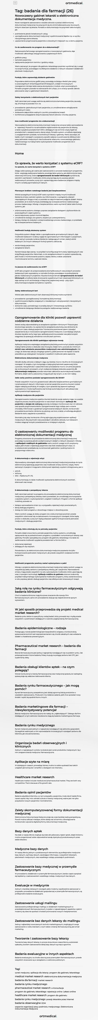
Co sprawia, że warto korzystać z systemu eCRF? (48, 163)
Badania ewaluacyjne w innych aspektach (44, 954)
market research (45, 980)
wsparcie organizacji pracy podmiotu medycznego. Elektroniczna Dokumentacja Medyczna (44, 1008)
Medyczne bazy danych (31, 849)
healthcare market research (31, 995)
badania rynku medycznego (31, 984)
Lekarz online (69, 992)
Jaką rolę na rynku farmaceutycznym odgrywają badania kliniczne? (49, 590)
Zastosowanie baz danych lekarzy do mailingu (47, 921)
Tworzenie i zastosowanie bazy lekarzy (42, 938)
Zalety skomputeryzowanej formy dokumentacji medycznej (49, 811)
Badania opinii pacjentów (33, 792)
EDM (43, 1003)
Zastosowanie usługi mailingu (36, 903)
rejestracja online (54, 992)
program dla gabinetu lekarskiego (64, 973)
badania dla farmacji (26, 980)
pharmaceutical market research (33, 988)
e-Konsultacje (57, 988)
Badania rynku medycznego (35, 725)
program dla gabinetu (57, 995)
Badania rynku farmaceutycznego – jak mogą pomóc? (47, 687)
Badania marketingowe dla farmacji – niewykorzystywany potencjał (41, 708)
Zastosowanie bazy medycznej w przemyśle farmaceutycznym (46, 868)
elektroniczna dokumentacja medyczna (63, 976)
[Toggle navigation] (15, 2)
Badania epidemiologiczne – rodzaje (40, 628)
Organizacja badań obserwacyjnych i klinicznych (41, 744)
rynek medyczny (22, 973)
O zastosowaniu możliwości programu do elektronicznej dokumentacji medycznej (44, 433)
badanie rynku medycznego (30, 999)
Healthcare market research (34, 777)
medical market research (29, 976)
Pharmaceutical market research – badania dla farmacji (48, 647)
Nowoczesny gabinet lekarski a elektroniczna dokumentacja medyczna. (47, 17)
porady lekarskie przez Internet (60, 999)
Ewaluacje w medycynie (32, 885)
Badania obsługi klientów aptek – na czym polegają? (44, 668)
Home (19, 153)
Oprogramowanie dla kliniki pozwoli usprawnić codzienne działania (48, 319)
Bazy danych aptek (28, 831)
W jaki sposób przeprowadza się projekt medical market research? (49, 611)
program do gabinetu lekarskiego (30, 992)
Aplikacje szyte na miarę (32, 761)
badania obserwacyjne (28, 1003)
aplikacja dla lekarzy (39, 973)
